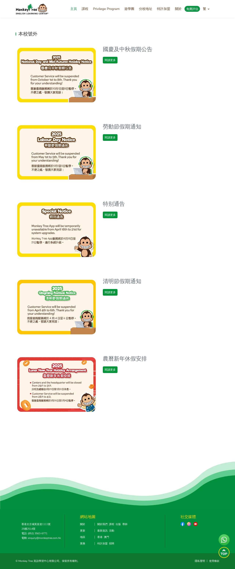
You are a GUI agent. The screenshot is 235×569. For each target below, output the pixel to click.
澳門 (106, 537)
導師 (124, 524)
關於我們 (102, 524)
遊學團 (129, 9)
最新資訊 (102, 530)
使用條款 (214, 561)
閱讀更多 (110, 60)
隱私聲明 (200, 561)
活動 (111, 530)
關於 (178, 9)
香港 (99, 537)
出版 (118, 524)
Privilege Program (106, 9)
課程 (85, 9)
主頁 (73, 9)
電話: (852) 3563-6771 (34, 533)
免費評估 (192, 9)
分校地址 (145, 9)
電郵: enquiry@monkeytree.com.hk (41, 538)
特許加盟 (163, 9)
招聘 (111, 543)
